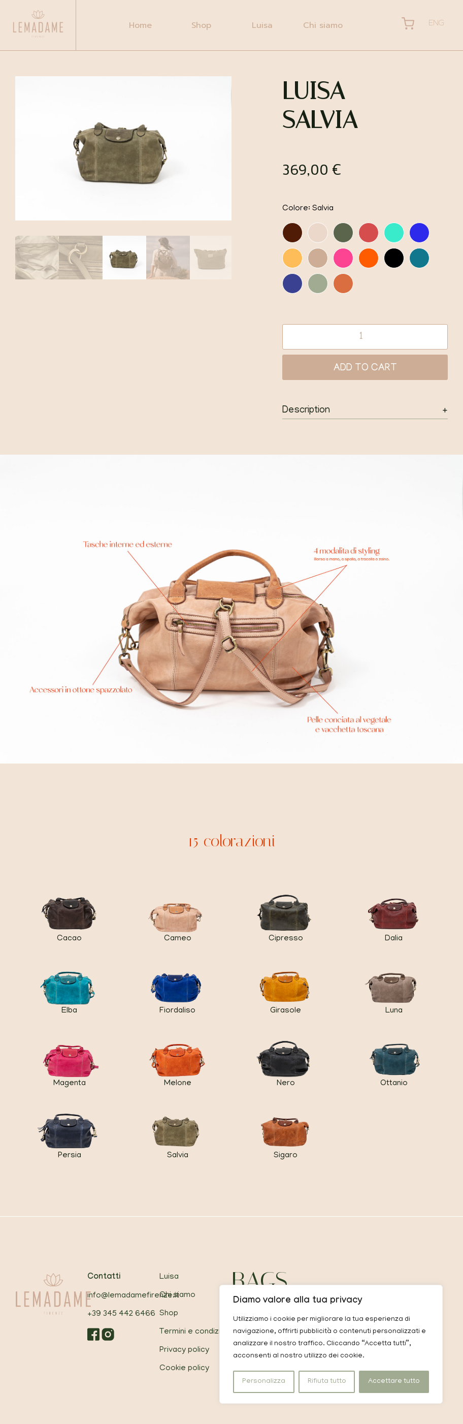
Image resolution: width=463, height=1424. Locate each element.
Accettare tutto (394, 1381)
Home (140, 25)
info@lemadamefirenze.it (133, 1296)
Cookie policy (184, 1368)
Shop (201, 25)
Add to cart (365, 368)
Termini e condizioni (195, 1332)
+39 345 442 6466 (121, 1314)
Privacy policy (184, 1350)
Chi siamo (323, 25)
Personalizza (263, 1381)
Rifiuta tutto (327, 1381)
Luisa (262, 25)
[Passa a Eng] (436, 25)
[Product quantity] (365, 337)
